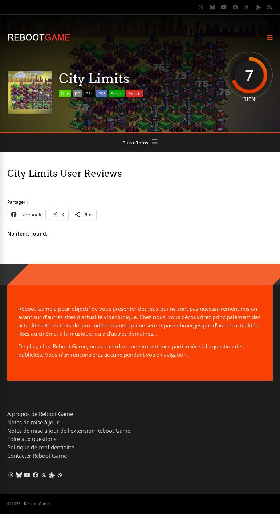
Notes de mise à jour (33, 422)
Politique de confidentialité (40, 447)
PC (77, 93)
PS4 (89, 93)
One (65, 93)
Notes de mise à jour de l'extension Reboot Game (68, 430)
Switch (134, 93)
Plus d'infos (135, 142)
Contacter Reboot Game (37, 455)
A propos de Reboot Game (40, 413)
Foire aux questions (31, 438)
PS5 (101, 93)
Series (116, 93)
